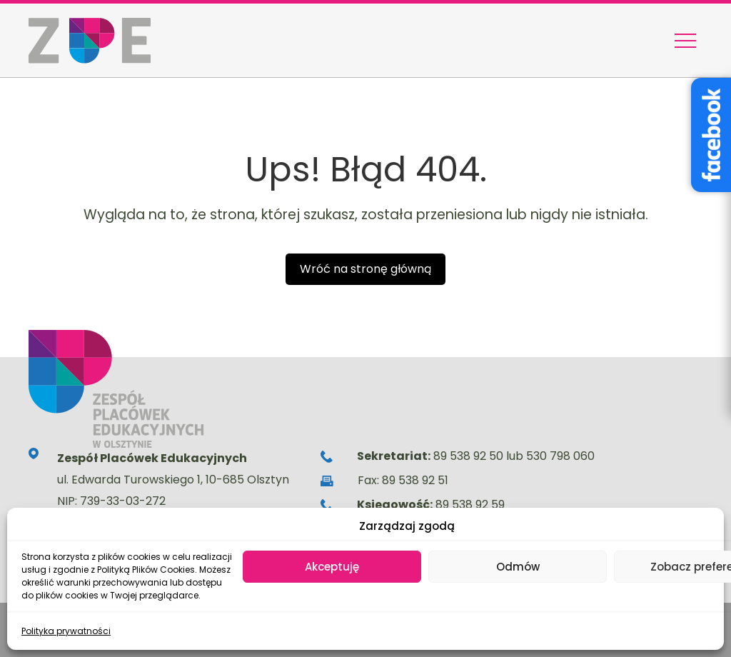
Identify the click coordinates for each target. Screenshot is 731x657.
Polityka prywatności (66, 631)
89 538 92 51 (415, 480)
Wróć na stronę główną (365, 269)
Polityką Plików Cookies (146, 569)
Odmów (518, 566)
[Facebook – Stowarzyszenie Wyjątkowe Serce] (711, 135)
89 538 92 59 (470, 504)
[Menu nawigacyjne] (685, 40)
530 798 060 (560, 456)
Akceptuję (332, 566)
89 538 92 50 (468, 456)
